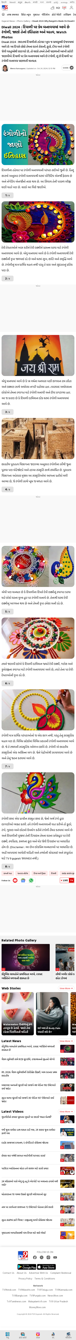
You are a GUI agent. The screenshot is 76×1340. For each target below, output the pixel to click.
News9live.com (55, 1295)
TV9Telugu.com (45, 1290)
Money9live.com (37, 1307)
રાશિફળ (67, 14)
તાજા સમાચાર (13, 14)
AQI (58, 8)
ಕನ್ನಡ (20, 2)
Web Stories (11, 988)
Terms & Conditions (44, 1278)
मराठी (35, 2)
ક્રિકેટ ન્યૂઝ (26, 14)
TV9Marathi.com (26, 1290)
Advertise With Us (38, 1273)
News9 (12, 2)
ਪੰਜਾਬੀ (48, 2)
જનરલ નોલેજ (22, 873)
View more (66, 988)
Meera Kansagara (17, 68)
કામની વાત (8, 873)
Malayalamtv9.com (37, 1301)
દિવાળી (53, 873)
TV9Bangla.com (19, 1295)
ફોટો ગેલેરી (56, 14)
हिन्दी (4, 2)
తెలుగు (28, 2)
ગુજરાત (36, 14)
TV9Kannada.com (63, 1290)
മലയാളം (64, 2)
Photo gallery (23, 21)
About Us (22, 1273)
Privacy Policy (25, 1278)
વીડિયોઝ (46, 14)
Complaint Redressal (60, 1273)
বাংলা (42, 2)
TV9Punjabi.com (37, 1295)
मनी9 (72, 2)
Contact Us (8, 1273)
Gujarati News (8, 21)
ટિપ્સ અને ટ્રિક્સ (39, 873)
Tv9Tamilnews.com (16, 1301)
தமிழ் (56, 2)
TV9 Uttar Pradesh (58, 1301)
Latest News (11, 1040)
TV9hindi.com (9, 1290)
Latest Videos (12, 1111)
